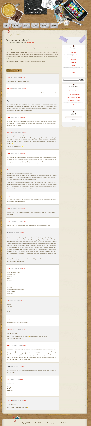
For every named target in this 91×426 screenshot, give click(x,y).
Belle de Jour (17, 48)
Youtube (74, 69)
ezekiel (9, 221)
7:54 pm (22, 379)
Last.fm (73, 65)
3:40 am (22, 232)
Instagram (73, 59)
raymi (8, 117)
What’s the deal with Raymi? (17, 40)
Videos (26, 25)
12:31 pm (25, 318)
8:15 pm (24, 400)
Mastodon (73, 52)
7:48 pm (25, 196)
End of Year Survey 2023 (73, 100)
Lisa (8, 300)
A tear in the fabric (73, 91)
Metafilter (73, 62)
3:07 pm (24, 329)
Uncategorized (30, 42)
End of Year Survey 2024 (73, 94)
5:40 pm (22, 101)
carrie (8, 268)
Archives (16, 25)
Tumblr (73, 56)
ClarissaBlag (36, 9)
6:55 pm (24, 345)
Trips (35, 25)
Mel (8, 379)
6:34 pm (23, 153)
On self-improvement (73, 104)
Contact (44, 25)
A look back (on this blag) (73, 97)
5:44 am (22, 300)
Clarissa (9, 88)
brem (8, 77)
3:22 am (24, 221)
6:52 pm (24, 170)
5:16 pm (24, 88)
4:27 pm (23, 77)
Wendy (9, 345)
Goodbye (54, 25)
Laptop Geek (55, 423)
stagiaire (9, 196)
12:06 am (23, 208)
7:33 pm (22, 366)
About (7, 25)
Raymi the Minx (10, 46)
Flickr (73, 72)
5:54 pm (24, 132)
